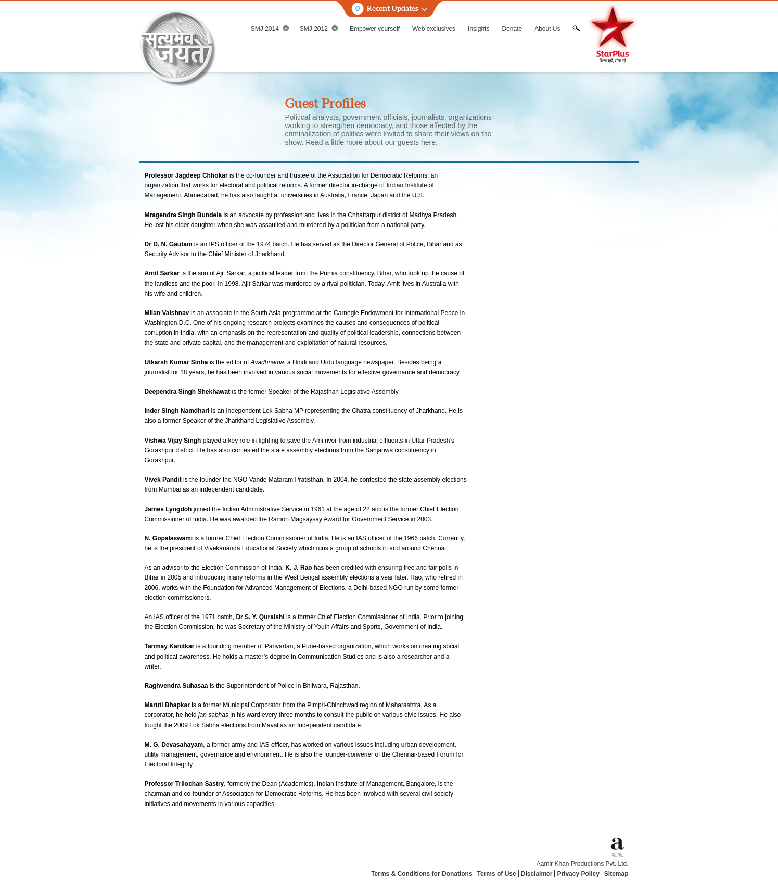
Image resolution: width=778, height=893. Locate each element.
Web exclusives (433, 28)
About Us (547, 28)
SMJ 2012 (319, 28)
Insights (478, 28)
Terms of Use (496, 873)
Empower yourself (375, 28)
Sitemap (616, 873)
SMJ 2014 (270, 28)
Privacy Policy (578, 873)
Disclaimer (537, 873)
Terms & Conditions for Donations (421, 873)
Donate (512, 28)
